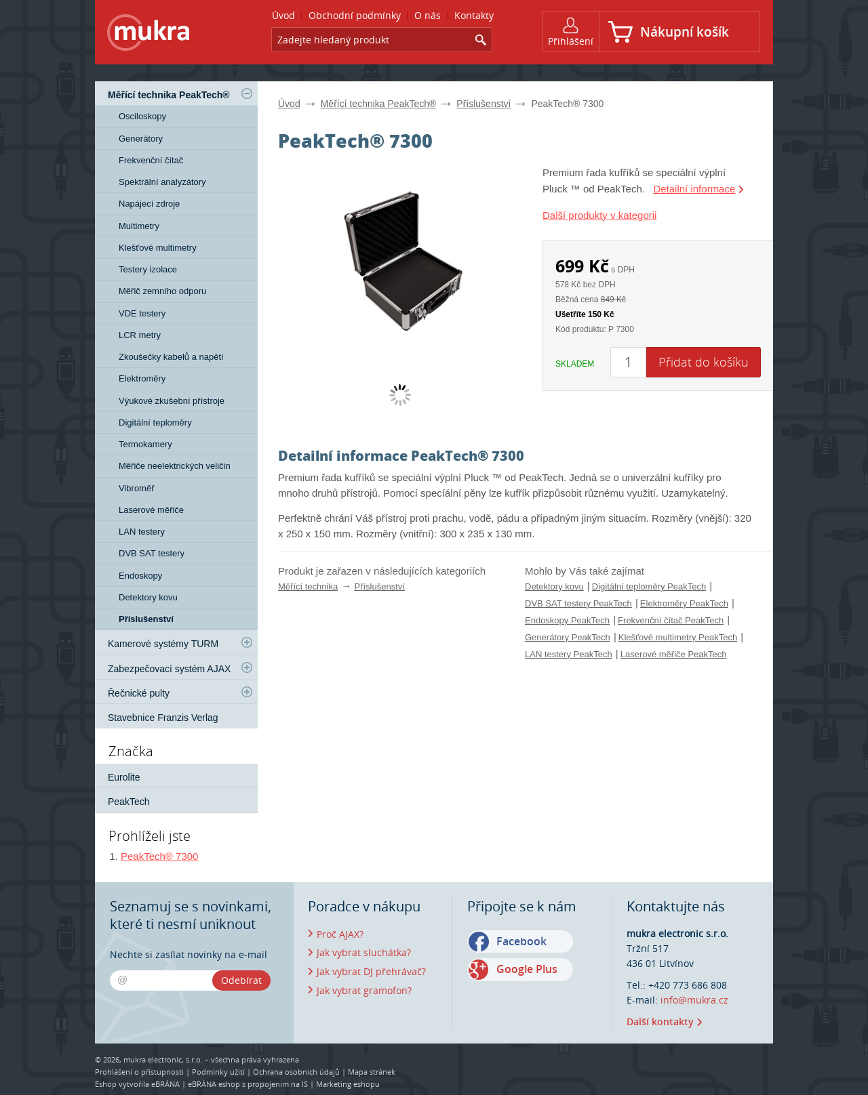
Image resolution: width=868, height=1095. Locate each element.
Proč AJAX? (340, 934)
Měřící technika (308, 586)
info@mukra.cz (694, 999)
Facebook (521, 941)
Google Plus (526, 969)
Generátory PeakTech (567, 637)
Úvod (289, 103)
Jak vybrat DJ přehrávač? (371, 971)
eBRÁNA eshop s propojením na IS (248, 1084)
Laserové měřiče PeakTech (673, 654)
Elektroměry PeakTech (684, 603)
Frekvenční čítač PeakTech (671, 620)
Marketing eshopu (348, 1084)
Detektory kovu (554, 586)
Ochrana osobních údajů (296, 1072)
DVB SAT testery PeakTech (578, 603)
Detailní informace (694, 188)
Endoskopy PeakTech (567, 620)
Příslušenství (483, 103)
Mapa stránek (371, 1072)
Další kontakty (660, 1021)
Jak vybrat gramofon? (364, 990)
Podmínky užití (218, 1072)
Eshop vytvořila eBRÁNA (137, 1084)
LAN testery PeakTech (568, 654)
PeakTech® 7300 (159, 856)
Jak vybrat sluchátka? (364, 952)
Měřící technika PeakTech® (379, 103)
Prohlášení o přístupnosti (139, 1072)
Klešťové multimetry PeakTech (677, 637)
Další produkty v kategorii (599, 215)
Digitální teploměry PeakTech (649, 586)
